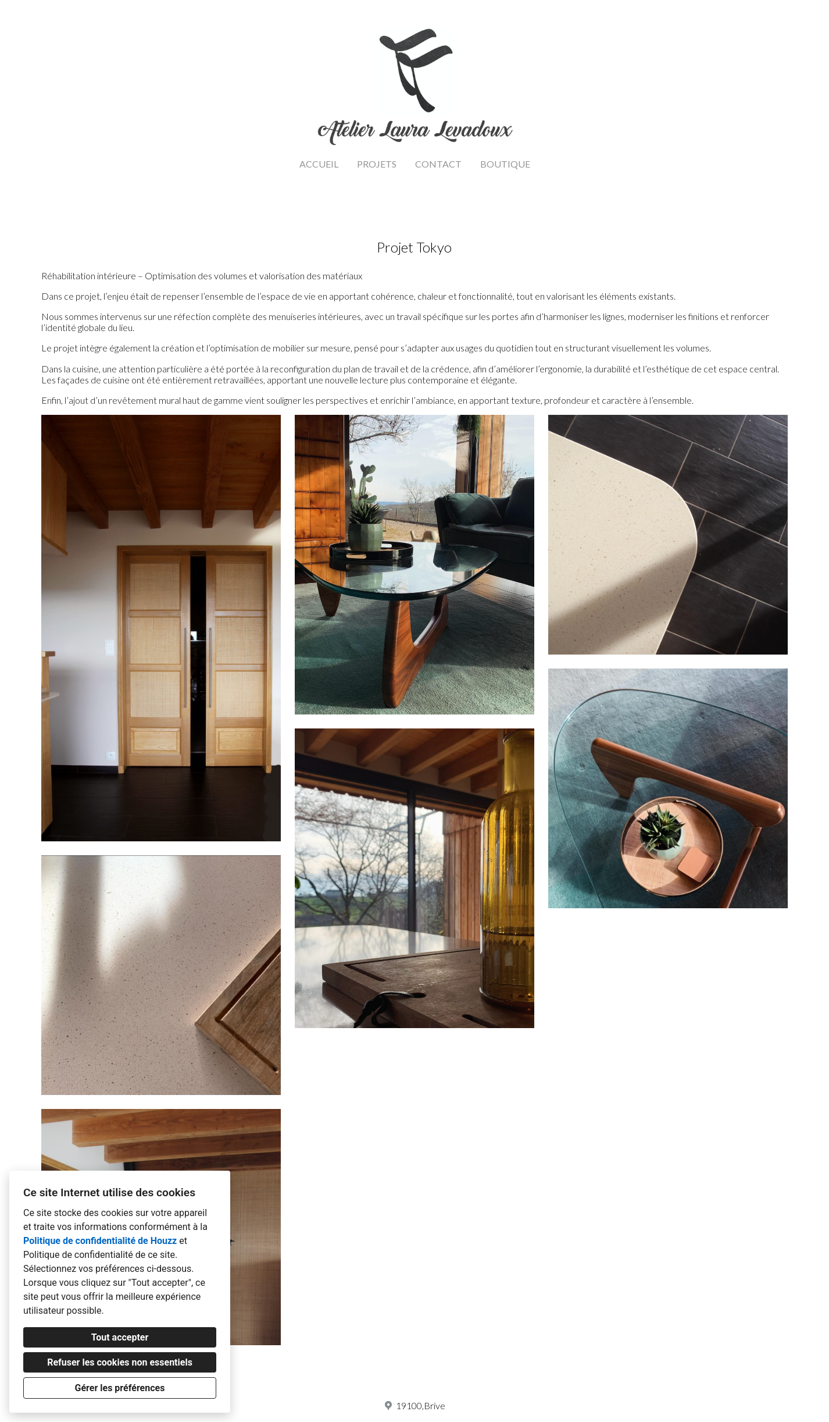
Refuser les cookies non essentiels (119, 1362)
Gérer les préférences (120, 1387)
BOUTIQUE (505, 163)
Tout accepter (120, 1337)
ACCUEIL (318, 163)
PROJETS (376, 163)
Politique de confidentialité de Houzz (100, 1240)
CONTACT (438, 163)
